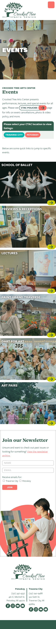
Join (9, 487)
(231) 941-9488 (36, 593)
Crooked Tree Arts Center (19, 10)
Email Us (22, 606)
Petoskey (33, 134)
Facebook (8, 606)
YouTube (17, 606)
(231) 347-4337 (18, 593)
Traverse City (14, 134)
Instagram (13, 606)
